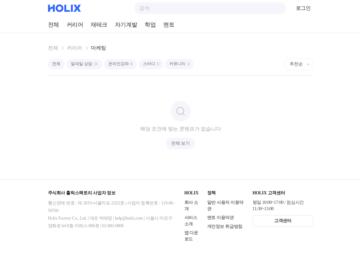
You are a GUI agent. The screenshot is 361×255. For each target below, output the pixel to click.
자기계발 (126, 24)
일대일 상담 (88, 64)
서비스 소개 (190, 220)
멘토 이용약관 (220, 217)
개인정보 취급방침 (225, 226)
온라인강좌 (128, 64)
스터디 (161, 64)
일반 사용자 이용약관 (225, 205)
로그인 (303, 8)
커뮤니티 (193, 64)
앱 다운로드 (191, 235)
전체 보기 (180, 143)
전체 (53, 24)
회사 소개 (191, 205)
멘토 (168, 24)
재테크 (99, 24)
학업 (150, 24)
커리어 (75, 24)
